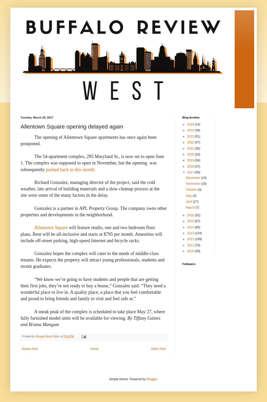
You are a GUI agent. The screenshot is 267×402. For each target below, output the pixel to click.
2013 (191, 233)
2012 (191, 239)
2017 (191, 172)
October (192, 189)
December (193, 178)
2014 (191, 227)
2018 (191, 166)
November (193, 183)
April (189, 201)
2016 (191, 215)
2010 (191, 251)
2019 (191, 160)
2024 (191, 130)
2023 (191, 136)
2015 (191, 221)
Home (94, 349)
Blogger (152, 379)
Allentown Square (51, 227)
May (189, 196)
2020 (191, 154)
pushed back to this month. (71, 169)
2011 (191, 245)
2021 (191, 148)
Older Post (158, 349)
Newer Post (30, 349)
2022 (191, 142)
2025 (191, 124)
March (190, 207)
